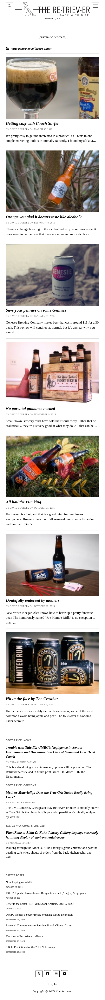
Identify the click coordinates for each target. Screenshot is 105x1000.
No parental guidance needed (30, 408)
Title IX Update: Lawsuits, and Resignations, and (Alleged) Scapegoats (46, 893)
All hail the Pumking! (24, 502)
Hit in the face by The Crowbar (32, 698)
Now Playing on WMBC (19, 882)
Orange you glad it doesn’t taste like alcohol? (44, 217)
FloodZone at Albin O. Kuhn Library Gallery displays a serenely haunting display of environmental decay (52, 835)
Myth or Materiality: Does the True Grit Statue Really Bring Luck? (49, 795)
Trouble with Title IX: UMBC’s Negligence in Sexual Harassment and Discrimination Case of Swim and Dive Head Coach (50, 752)
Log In (52, 984)
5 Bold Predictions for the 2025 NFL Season (31, 947)
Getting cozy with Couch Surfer (32, 123)
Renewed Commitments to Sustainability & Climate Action (39, 925)
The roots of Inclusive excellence (24, 936)
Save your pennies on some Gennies (36, 310)
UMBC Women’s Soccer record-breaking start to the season (39, 914)
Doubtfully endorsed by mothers (33, 600)
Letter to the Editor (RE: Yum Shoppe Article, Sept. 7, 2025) (40, 903)
